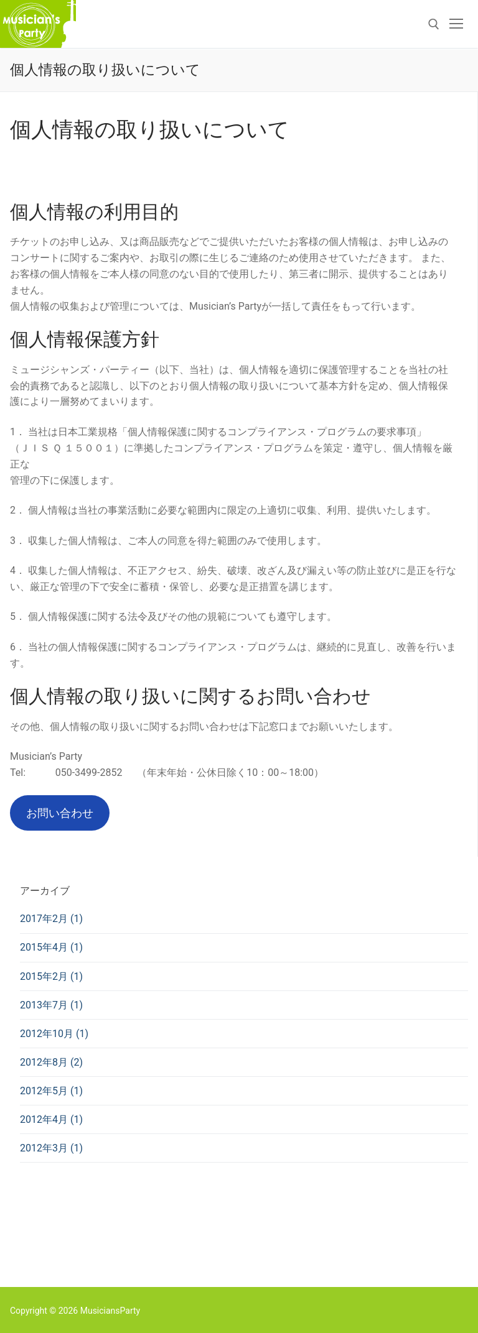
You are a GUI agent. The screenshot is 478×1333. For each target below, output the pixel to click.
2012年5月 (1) (51, 1091)
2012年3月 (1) (51, 1148)
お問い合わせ (59, 812)
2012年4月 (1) (51, 1119)
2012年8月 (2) (51, 1062)
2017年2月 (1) (51, 919)
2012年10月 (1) (54, 1034)
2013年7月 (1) (51, 1005)
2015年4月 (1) (51, 947)
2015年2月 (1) (51, 976)
